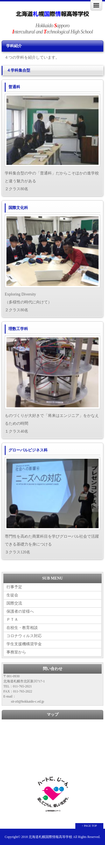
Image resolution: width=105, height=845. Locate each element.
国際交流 (14, 603)
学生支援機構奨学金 (24, 644)
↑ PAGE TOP (89, 825)
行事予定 (14, 587)
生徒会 (12, 595)
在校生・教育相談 (22, 628)
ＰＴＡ (12, 619)
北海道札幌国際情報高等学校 (50, 837)
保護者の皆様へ (20, 611)
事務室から (16, 652)
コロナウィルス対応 (24, 636)
